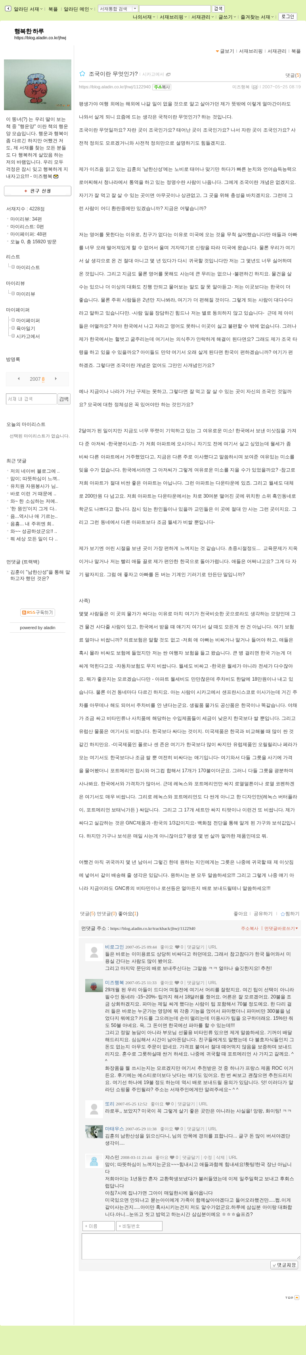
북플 (53, 9)
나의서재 (144, 17)
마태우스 (114, 1129)
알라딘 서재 (27, 9)
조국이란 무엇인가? (113, 74)
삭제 (220, 1157)
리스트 (13, 257)
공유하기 (263, 913)
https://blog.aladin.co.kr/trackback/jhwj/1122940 (152, 928)
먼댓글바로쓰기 (281, 928)
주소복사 (249, 928)
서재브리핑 (173, 17)
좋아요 (240, 913)
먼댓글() (107, 913)
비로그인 (114, 947)
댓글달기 (196, 947)
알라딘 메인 (78, 9)
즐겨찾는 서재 (257, 17)
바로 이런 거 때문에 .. (33, 493)
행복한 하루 (29, 31)
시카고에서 (28, 336)
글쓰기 (227, 17)
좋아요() (128, 913)
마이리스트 (28, 267)
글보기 (227, 51)
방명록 (13, 359)
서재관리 (202, 17)
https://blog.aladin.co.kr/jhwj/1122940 (115, 86)
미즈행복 (241, 86)
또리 (110, 1104)
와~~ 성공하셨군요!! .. (33, 531)
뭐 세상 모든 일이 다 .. (33, 539)
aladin (49, 627)
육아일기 (25, 328)
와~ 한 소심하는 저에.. (34, 501)
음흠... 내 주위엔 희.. (32, 524)
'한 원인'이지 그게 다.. (33, 508)
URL (212, 947)
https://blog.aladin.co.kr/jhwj (40, 37)
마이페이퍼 (18, 310)
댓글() (293, 75)
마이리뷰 (15, 283)
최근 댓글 (16, 461)
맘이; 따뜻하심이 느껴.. (35, 478)
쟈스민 (112, 1157)
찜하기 (290, 913)
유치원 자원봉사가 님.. (34, 486)
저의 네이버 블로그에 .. (35, 471)
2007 (35, 379)
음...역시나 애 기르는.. (33, 516)
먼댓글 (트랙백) (22, 562)
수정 (207, 1157)
